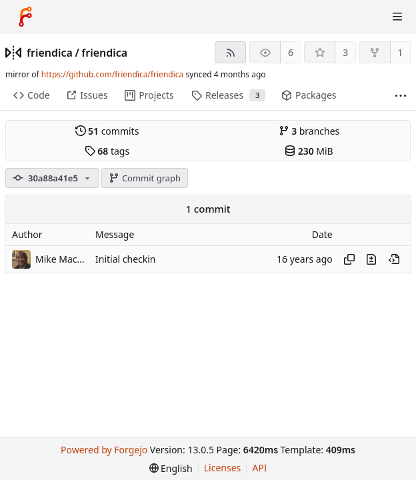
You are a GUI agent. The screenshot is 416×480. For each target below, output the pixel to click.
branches (309, 131)
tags (107, 151)
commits (107, 131)
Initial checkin (125, 259)
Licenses (222, 467)
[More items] (401, 95)
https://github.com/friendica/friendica (112, 74)
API (259, 467)
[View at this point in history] (394, 259)
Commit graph (145, 178)
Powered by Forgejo (104, 449)
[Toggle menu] (397, 17)
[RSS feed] (230, 52)
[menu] (171, 468)
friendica (50, 52)
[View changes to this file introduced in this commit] (371, 259)
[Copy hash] (349, 259)
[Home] (25, 17)
